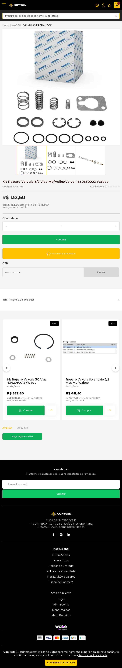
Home (5, 25)
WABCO (16, 25)
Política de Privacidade (61, 571)
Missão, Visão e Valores (61, 576)
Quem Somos (61, 555)
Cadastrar (61, 494)
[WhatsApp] (97, 5)
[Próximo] (115, 368)
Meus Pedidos (61, 610)
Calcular (101, 272)
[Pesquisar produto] (116, 16)
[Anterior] (6, 368)
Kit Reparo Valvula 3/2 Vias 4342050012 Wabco (26, 381)
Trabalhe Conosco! (61, 582)
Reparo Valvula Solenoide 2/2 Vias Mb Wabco (87, 381)
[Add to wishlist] (61, 253)
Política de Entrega (61, 565)
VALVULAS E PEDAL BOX (37, 25)
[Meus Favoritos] (109, 5)
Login (61, 599)
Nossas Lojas (61, 560)
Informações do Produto (18, 299)
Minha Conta (61, 604)
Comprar (61, 239)
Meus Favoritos (61, 615)
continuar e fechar (61, 662)
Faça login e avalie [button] (22, 436)
